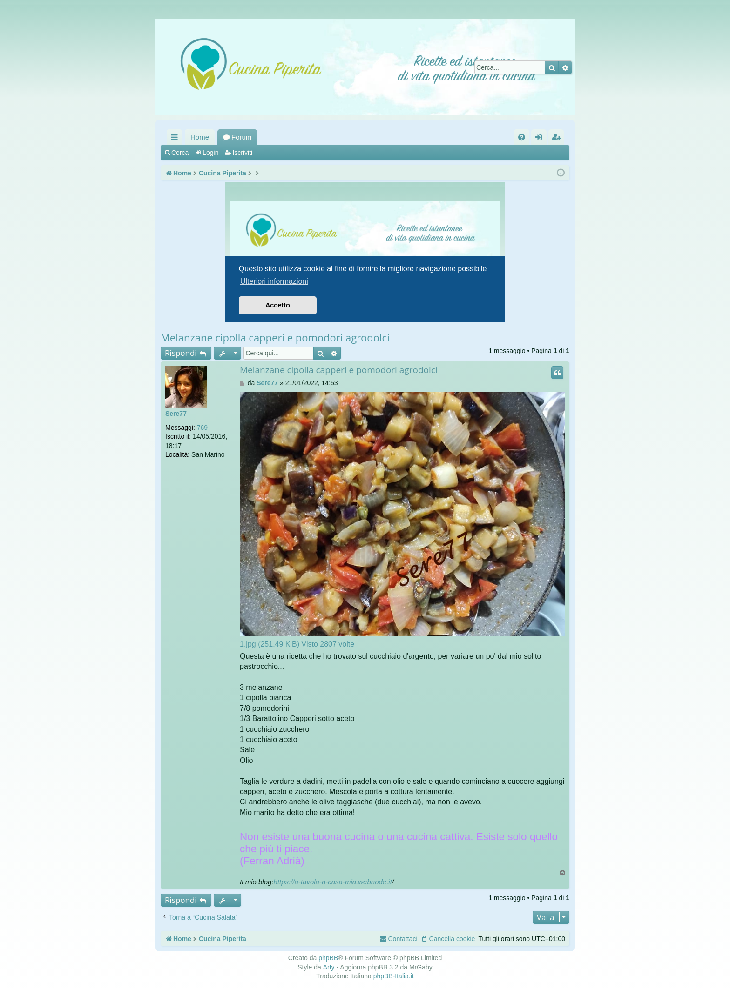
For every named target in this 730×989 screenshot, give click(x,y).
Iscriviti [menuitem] (558, 139)
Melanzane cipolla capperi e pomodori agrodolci (275, 337)
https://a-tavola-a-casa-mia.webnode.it (333, 882)
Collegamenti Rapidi (176, 139)
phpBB (328, 958)
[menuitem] (521, 137)
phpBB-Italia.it (393, 976)
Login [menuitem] (541, 139)
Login (210, 152)
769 (202, 427)
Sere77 (176, 413)
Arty (329, 967)
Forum (241, 137)
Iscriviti (242, 152)
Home (199, 137)
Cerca (180, 152)
